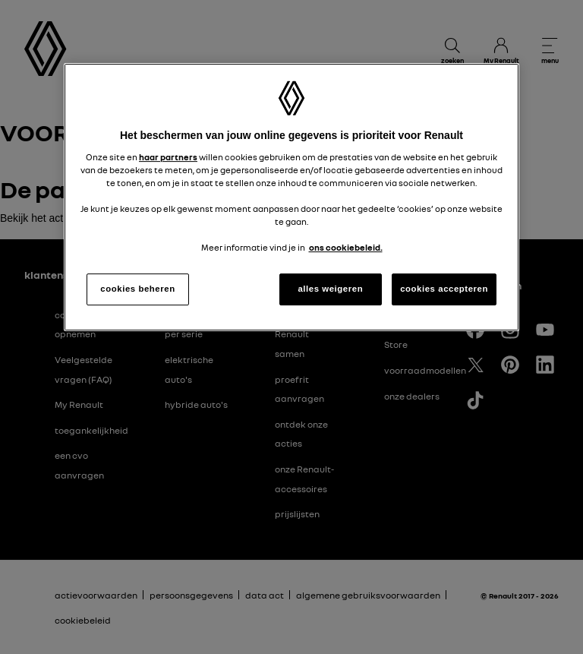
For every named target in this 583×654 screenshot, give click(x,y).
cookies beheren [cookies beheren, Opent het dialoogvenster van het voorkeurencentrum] (137, 288)
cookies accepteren (444, 288)
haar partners (168, 157)
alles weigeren (330, 288)
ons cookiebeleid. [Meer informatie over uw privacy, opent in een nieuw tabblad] (346, 247)
